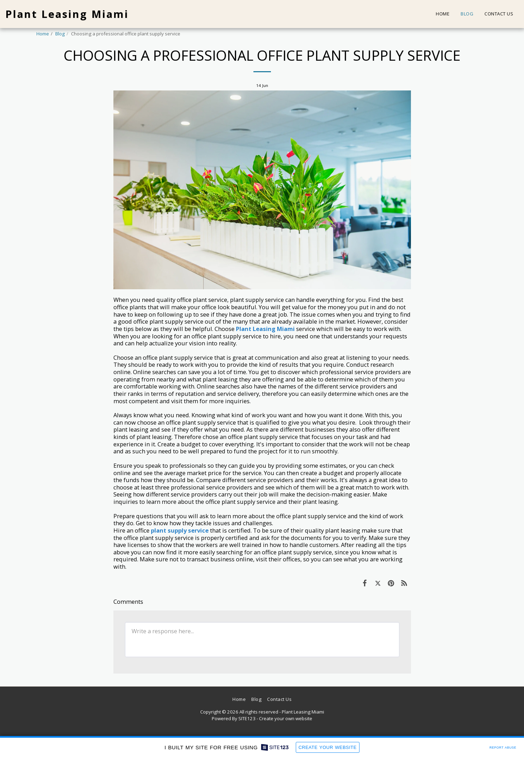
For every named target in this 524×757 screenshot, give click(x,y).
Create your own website (285, 718)
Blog (60, 34)
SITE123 (247, 718)
